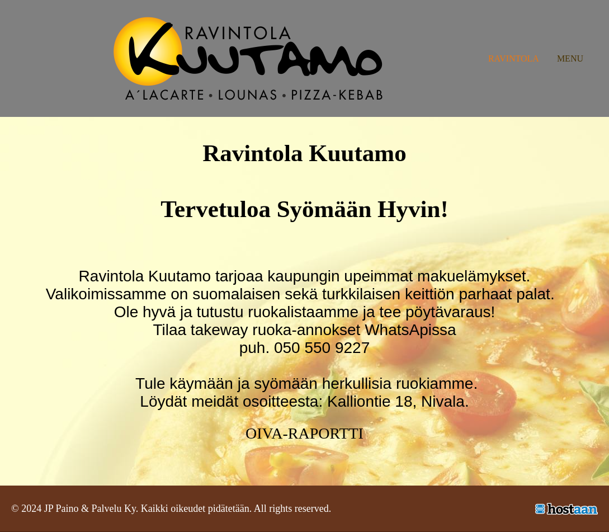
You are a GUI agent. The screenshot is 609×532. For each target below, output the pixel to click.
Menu (570, 58)
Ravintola (513, 58)
